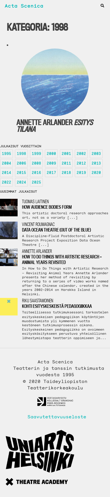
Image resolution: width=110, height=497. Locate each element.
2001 (66, 153)
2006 (21, 163)
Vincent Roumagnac (66, 227)
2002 (81, 153)
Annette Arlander (66, 256)
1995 (6, 153)
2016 (36, 172)
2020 (96, 172)
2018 (66, 172)
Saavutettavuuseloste (55, 417)
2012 (81, 163)
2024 (21, 182)
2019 (81, 172)
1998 (21, 153)
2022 (6, 182)
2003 (96, 153)
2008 (36, 163)
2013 (96, 163)
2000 (51, 153)
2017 (51, 172)
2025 (36, 182)
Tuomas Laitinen (66, 204)
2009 (51, 163)
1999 (36, 153)
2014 (6, 172)
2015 (21, 172)
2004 (6, 163)
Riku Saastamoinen (66, 303)
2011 (66, 163)
